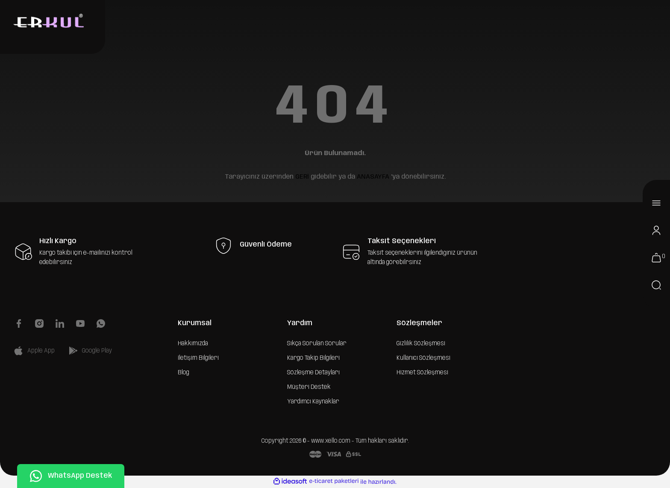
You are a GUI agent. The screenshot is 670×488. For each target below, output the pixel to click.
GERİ (302, 176)
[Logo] (47, 22)
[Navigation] (656, 203)
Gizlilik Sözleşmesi (421, 344)
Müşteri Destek (309, 387)
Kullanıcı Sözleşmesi (423, 358)
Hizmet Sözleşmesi (422, 373)
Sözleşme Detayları (313, 373)
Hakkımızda (193, 344)
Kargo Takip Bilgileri (313, 358)
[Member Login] (656, 230)
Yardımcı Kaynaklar (313, 402)
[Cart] (656, 257)
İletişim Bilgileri (198, 358)
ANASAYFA (373, 176)
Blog (183, 373)
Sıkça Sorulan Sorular (317, 344)
